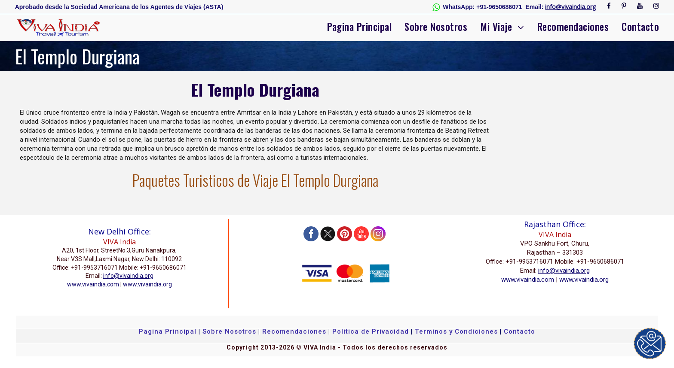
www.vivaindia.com (93, 284)
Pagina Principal (359, 26)
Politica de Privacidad (370, 331)
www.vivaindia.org (147, 284)
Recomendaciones (573, 26)
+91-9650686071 (499, 6)
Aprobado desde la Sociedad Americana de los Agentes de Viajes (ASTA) (119, 6)
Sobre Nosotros (435, 26)
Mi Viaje (496, 26)
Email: (534, 6)
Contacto (640, 26)
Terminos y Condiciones (457, 331)
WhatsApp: (459, 6)
